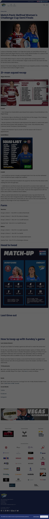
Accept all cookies (44, 516)
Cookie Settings (36, 516)
